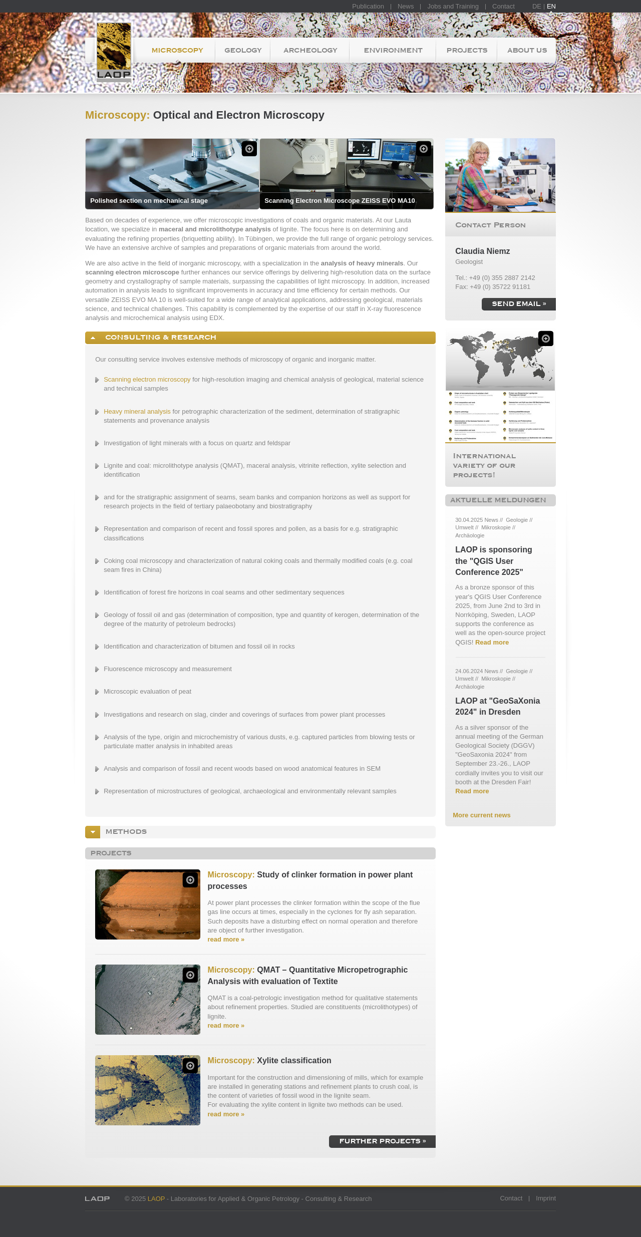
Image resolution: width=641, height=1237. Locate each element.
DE (536, 6)
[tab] (260, 338)
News (406, 6)
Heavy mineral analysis (137, 411)
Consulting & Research (158, 337)
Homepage (111, 50)
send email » (519, 303)
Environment (393, 50)
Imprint (546, 1198)
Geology (242, 50)
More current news (482, 815)
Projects (466, 50)
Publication (368, 6)
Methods (123, 831)
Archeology (310, 50)
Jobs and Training (453, 6)
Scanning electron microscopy (147, 379)
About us (527, 50)
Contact (503, 6)
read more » (226, 939)
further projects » (382, 1140)
